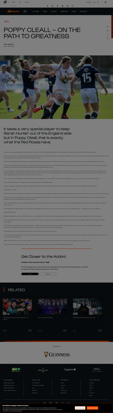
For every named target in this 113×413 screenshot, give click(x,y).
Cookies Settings (80, 408)
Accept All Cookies (92, 408)
